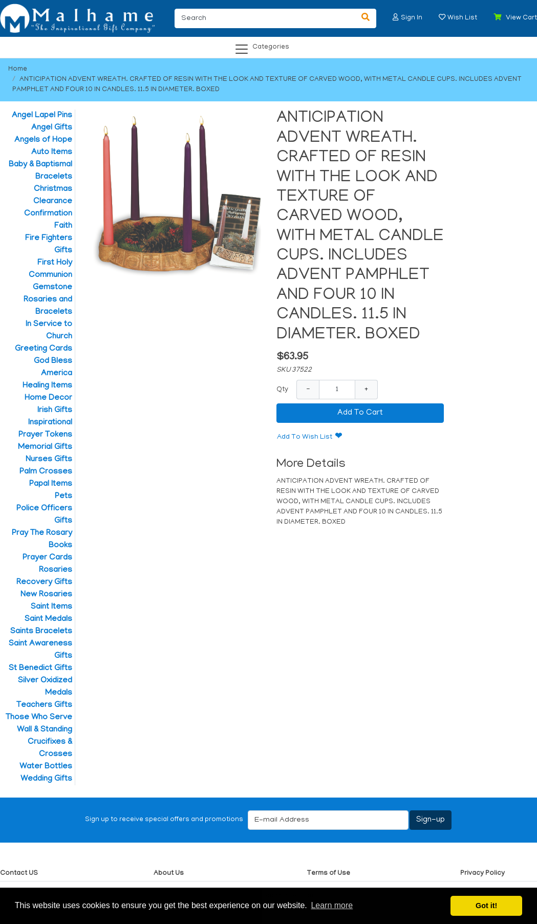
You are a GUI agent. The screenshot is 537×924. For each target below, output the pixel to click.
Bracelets (53, 177)
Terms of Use (328, 873)
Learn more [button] (332, 905)
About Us (169, 873)
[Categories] (265, 45)
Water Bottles (45, 766)
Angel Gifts (51, 128)
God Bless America (53, 367)
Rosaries (55, 570)
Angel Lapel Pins (42, 115)
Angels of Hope (43, 140)
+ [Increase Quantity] (366, 389)
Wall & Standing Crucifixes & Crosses (44, 742)
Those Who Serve (39, 717)
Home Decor (48, 398)
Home (17, 69)
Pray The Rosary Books (42, 539)
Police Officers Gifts (44, 515)
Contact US (19, 873)
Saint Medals (48, 619)
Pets (63, 496)
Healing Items (47, 386)
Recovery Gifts (44, 582)
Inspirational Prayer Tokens (45, 429)
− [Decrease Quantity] (308, 389)
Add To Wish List (304, 437)
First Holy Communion (50, 269)
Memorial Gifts (45, 447)
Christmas (53, 189)
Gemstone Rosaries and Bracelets (48, 300)
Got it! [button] (486, 905)
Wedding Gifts (46, 779)
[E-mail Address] (328, 820)
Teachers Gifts (44, 705)
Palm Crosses (45, 472)
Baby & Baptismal (40, 164)
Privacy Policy (482, 873)
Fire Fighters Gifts (48, 244)
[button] (396, 17)
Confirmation (48, 214)
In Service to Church (49, 330)
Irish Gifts (54, 410)
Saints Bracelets (41, 631)
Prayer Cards (47, 558)
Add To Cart (360, 413)
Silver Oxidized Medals (45, 687)
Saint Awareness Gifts (40, 650)
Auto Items (51, 152)
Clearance (52, 201)
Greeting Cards (43, 349)
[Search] (265, 18)
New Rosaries (46, 594)
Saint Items (51, 607)
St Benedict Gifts (40, 668)
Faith (63, 226)
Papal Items (50, 484)
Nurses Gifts (49, 459)
